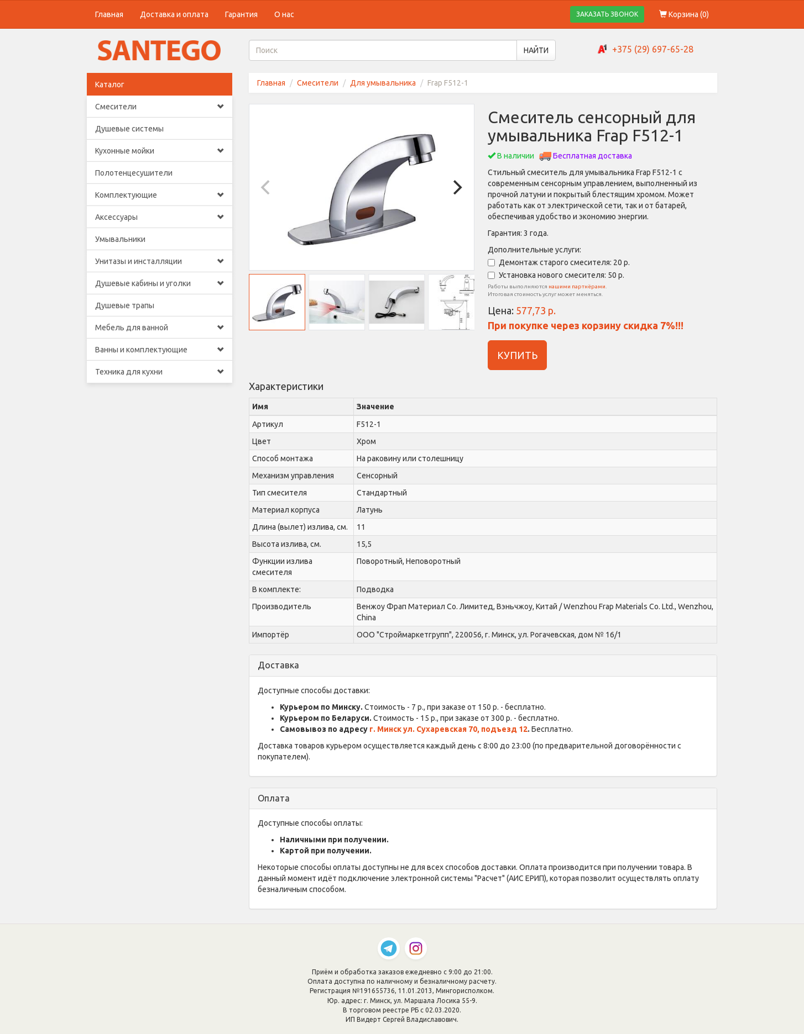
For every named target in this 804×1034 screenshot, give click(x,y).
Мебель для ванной (159, 328)
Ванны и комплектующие (159, 350)
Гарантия (241, 14)
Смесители (159, 107)
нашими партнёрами (577, 286)
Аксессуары (159, 217)
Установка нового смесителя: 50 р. (556, 275)
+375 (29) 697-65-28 (652, 49)
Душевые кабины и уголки (159, 283)
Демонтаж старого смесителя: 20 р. (559, 262)
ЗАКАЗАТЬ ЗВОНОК (607, 14)
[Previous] (267, 187)
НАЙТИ (536, 50)
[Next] (456, 187)
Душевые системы (129, 128)
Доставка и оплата (174, 14)
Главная (109, 14)
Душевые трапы (124, 305)
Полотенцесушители (134, 172)
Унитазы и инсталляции (159, 261)
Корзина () (684, 14)
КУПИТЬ (517, 355)
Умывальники (120, 239)
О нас (284, 14)
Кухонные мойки (159, 151)
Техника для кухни (159, 372)
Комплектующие (159, 195)
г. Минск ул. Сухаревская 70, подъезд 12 (448, 729)
